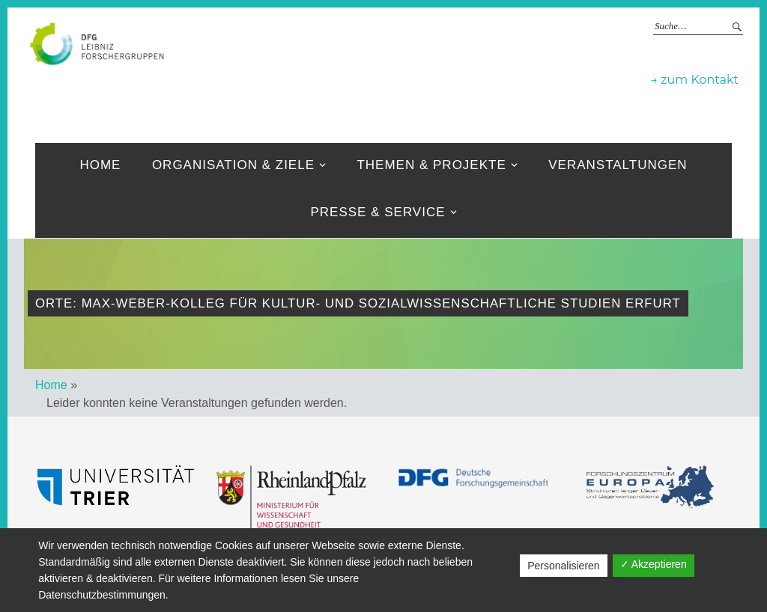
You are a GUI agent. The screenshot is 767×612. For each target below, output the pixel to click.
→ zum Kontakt (695, 80)
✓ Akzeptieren (653, 564)
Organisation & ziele (233, 165)
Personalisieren (563, 566)
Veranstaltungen (617, 165)
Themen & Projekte (431, 165)
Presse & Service (377, 212)
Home (100, 165)
